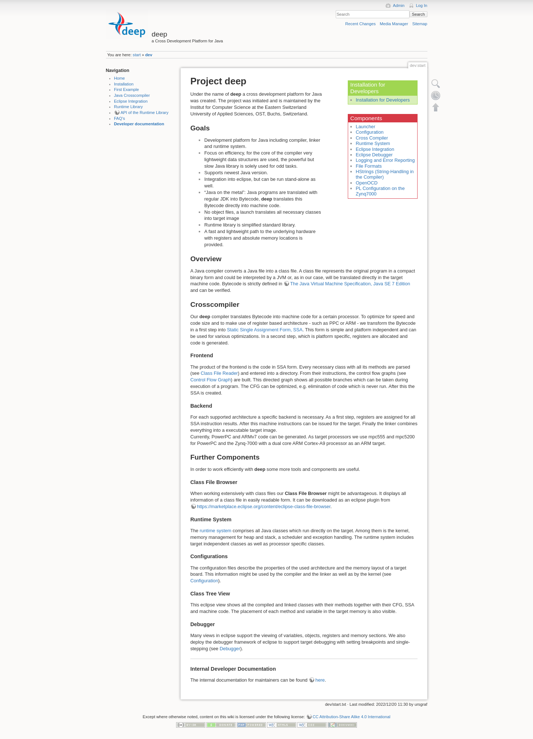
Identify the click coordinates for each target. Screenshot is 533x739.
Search (418, 14)
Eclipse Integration (131, 101)
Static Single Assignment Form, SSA (264, 329)
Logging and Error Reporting (385, 160)
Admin (398, 5)
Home (119, 78)
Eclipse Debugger (374, 154)
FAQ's (119, 118)
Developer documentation (139, 124)
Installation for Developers (383, 100)
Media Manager (394, 24)
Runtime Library (128, 106)
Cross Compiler (372, 138)
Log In (421, 5)
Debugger (230, 648)
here (320, 680)
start (137, 55)
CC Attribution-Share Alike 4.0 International (352, 717)
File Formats (369, 166)
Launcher (365, 126)
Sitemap (419, 24)
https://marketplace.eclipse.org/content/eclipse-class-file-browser (264, 506)
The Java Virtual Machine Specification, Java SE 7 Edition (350, 283)
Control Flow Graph (210, 379)
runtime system (216, 530)
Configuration (370, 132)
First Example (126, 89)
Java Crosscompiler (132, 95)
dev (148, 55)
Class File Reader (219, 373)
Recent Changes (360, 24)
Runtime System (373, 143)
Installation (124, 84)
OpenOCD (367, 183)
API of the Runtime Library (144, 112)
